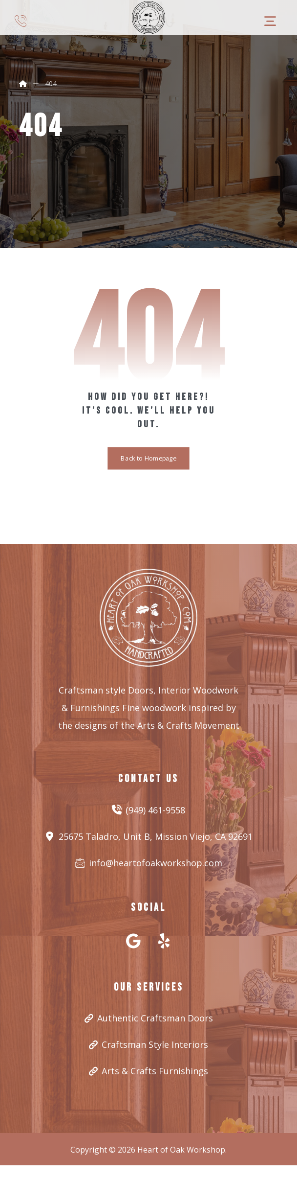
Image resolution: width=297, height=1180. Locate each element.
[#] (133, 940)
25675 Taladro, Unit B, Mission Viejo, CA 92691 (149, 836)
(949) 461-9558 (148, 810)
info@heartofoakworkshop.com (148, 863)
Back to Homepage (148, 458)
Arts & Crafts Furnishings (148, 1071)
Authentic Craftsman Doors (149, 1018)
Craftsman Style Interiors (148, 1044)
